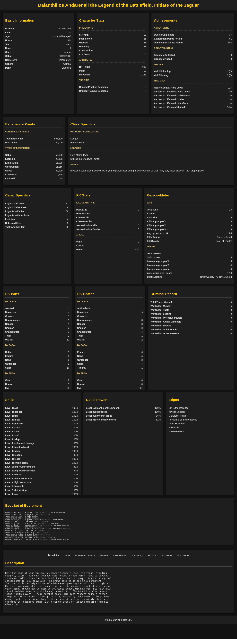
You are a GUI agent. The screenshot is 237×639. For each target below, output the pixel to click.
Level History (119, 563)
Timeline (104, 563)
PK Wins (152, 563)
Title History (137, 563)
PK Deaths (166, 563)
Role (67, 563)
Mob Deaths (183, 563)
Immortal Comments (85, 563)
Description (54, 563)
